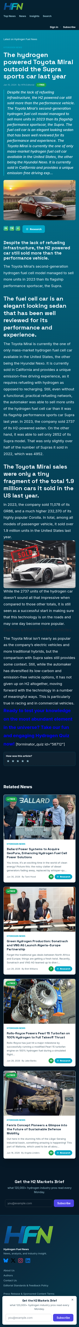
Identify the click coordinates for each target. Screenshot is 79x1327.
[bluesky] (5, 1260)
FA (6, 228)
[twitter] (13, 1260)
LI (18, 228)
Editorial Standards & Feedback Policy (25, 1285)
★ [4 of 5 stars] (22, 761)
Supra (38, 658)
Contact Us (10, 1280)
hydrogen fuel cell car (33, 408)
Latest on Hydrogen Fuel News (20, 39)
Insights (35, 16)
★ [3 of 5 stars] (17, 761)
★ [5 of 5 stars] (27, 761)
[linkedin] (28, 1260)
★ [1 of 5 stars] (8, 761)
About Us (9, 1270)
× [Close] (72, 1300)
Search (47, 16)
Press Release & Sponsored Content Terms (28, 1293)
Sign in (54, 27)
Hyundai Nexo (33, 363)
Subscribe (69, 27)
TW (11, 228)
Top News (9, 16)
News (22, 16)
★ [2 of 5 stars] (13, 761)
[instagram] (20, 1260)
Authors (8, 1275)
